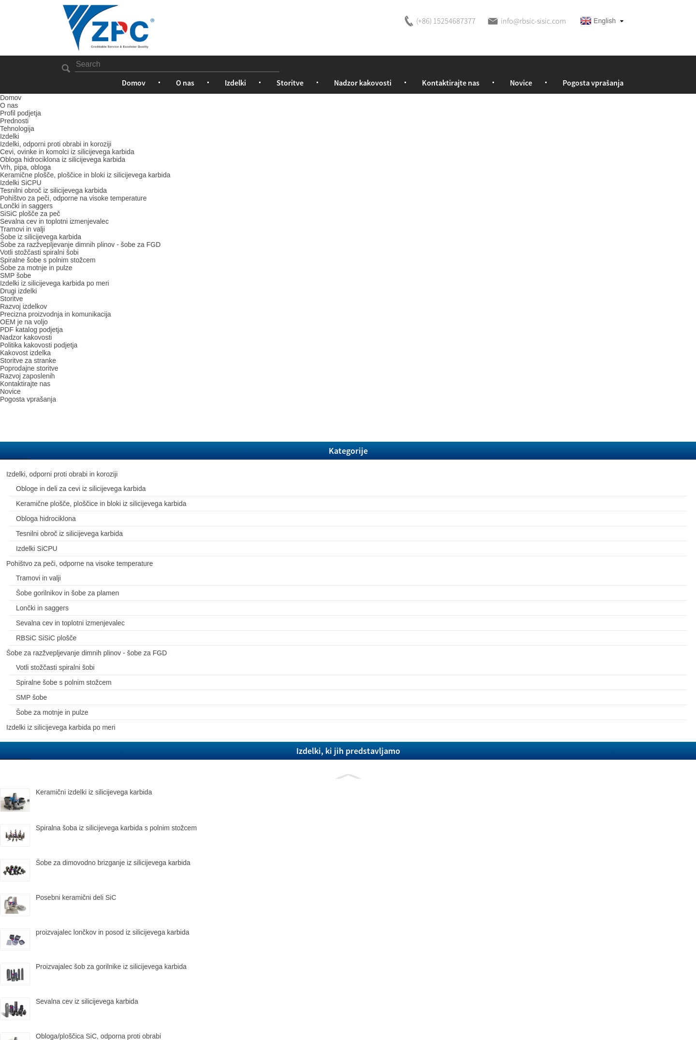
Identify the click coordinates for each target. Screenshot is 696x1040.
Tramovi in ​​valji (96, 346)
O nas (185, 82)
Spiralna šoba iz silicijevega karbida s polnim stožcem (125, 676)
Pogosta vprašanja (593, 82)
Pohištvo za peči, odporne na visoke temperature (108, 324)
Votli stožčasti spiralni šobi (113, 479)
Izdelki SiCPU (95, 302)
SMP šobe (89, 523)
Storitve (290, 82)
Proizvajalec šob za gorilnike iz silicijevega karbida (127, 816)
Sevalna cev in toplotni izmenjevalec (108, 413)
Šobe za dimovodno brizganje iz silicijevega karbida (128, 711)
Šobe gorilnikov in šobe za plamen (113, 368)
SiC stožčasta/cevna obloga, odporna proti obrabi (126, 920)
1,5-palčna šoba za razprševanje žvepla (124, 984)
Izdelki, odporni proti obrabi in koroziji (220, 102)
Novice (521, 82)
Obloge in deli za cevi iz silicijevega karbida (109, 191)
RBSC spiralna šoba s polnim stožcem (127, 951)
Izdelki (235, 82)
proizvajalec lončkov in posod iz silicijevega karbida (127, 781)
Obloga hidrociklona (361, 102)
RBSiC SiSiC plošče (104, 435)
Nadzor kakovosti (363, 82)
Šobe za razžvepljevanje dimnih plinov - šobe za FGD (112, 457)
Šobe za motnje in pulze (110, 538)
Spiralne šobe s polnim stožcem (108, 501)
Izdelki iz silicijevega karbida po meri (111, 560)
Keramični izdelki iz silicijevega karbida (122, 636)
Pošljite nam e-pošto (460, 316)
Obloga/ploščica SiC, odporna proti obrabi (125, 883)
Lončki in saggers (100, 390)
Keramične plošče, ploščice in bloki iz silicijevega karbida (102, 228)
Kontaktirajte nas (450, 82)
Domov (133, 82)
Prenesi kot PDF (553, 316)
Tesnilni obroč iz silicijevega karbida (102, 280)
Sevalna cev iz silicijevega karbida (122, 848)
